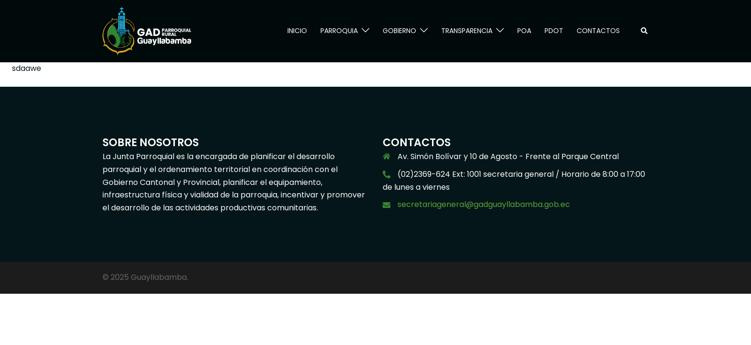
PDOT (554, 30)
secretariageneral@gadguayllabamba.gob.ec (484, 204)
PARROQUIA (339, 30)
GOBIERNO (399, 30)
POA (524, 30)
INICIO (297, 30)
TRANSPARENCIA (466, 30)
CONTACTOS (598, 30)
